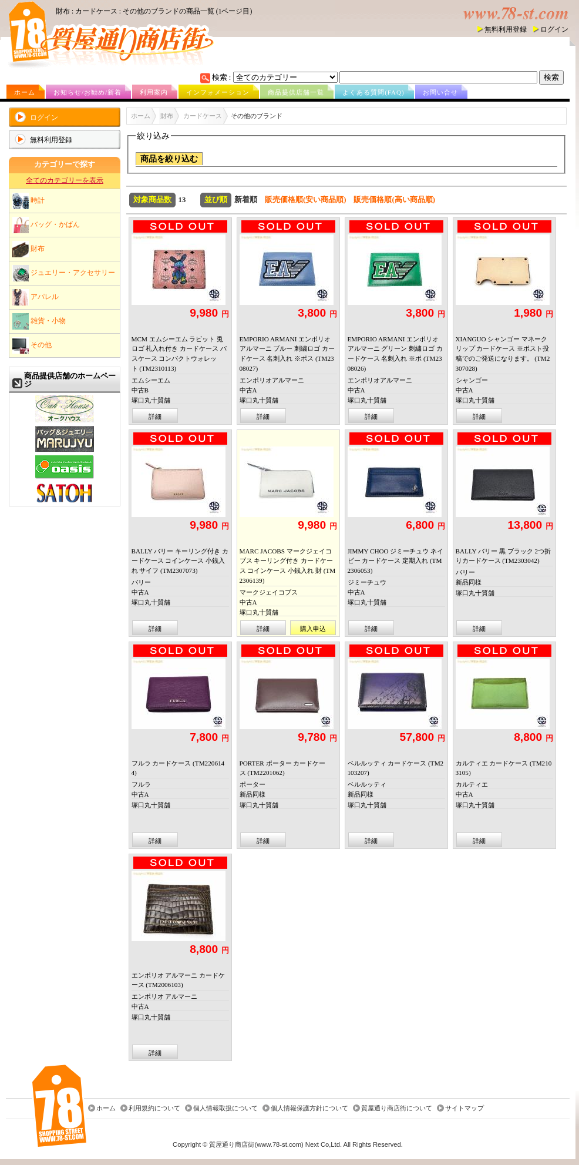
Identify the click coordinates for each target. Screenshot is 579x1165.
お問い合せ (440, 92)
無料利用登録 (505, 29)
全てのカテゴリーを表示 (64, 180)
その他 (32, 345)
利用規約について (154, 1108)
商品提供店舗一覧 (296, 92)
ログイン (554, 29)
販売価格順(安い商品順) (305, 200)
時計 (28, 201)
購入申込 (313, 628)
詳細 (155, 416)
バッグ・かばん (46, 225)
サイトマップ (464, 1108)
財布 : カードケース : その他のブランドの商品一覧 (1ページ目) (154, 11)
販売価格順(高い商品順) (394, 200)
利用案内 (154, 92)
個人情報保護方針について (309, 1108)
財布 (28, 249)
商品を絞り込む (169, 159)
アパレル (35, 297)
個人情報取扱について (225, 1108)
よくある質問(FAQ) (373, 92)
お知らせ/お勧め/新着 (87, 92)
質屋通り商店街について (396, 1108)
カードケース (202, 115)
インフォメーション (218, 92)
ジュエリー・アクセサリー (63, 273)
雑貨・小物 (39, 321)
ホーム (24, 92)
